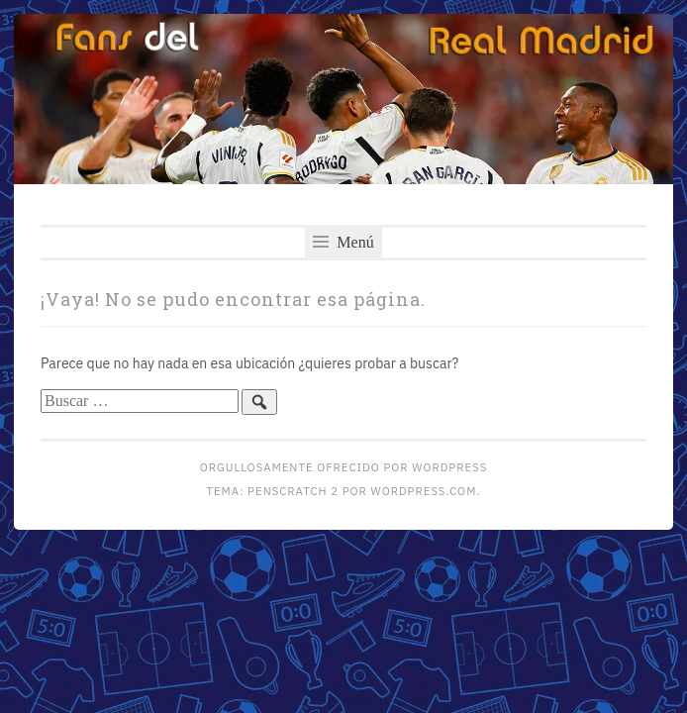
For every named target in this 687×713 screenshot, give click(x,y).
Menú (343, 242)
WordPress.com (424, 490)
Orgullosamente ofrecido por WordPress (343, 466)
